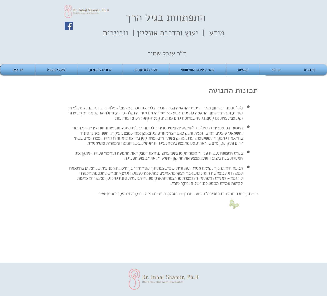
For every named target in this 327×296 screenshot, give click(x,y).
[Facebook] (69, 26)
